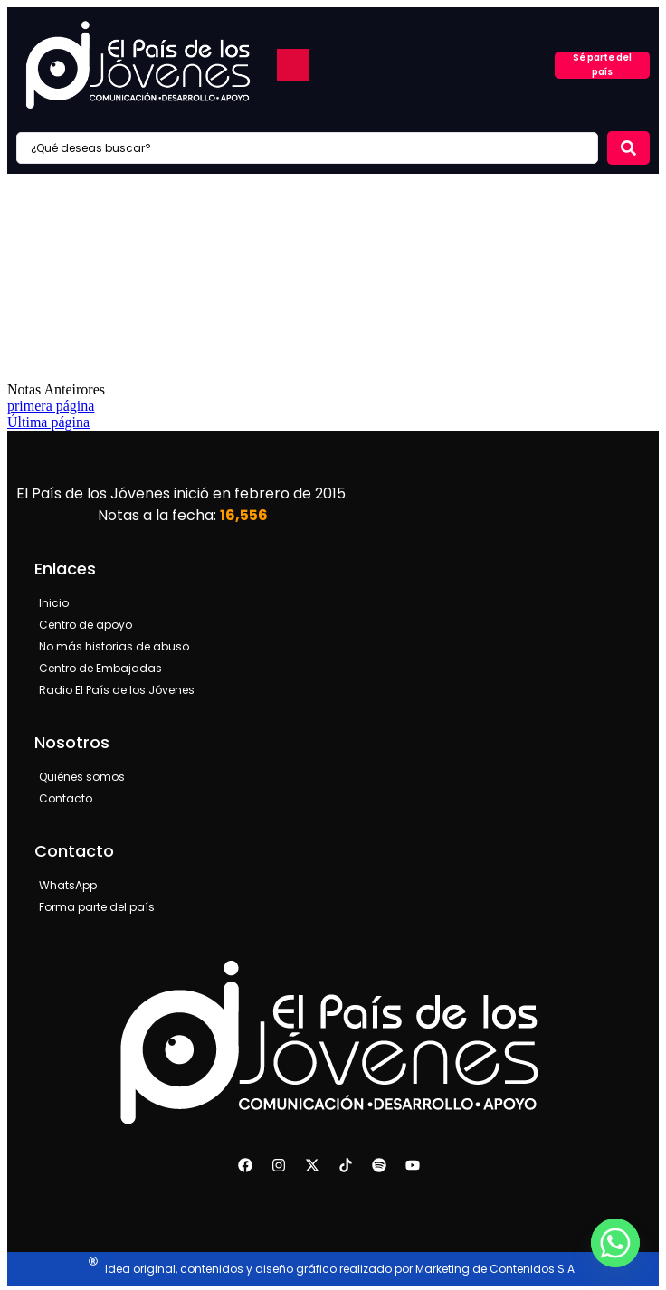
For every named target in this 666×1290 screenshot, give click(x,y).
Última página (48, 422)
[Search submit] (628, 148)
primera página (50, 405)
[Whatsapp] (615, 1243)
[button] (293, 65)
